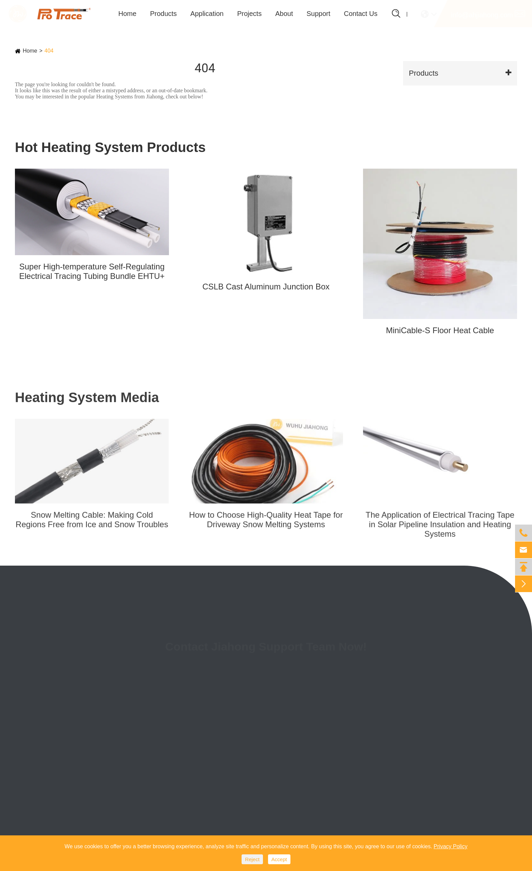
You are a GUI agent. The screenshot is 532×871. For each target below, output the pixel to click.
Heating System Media (87, 402)
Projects (249, 13)
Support (318, 13)
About (284, 13)
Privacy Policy (451, 846)
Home (127, 13)
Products (163, 13)
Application (207, 13)
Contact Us (361, 13)
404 (49, 51)
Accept (279, 859)
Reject (252, 859)
